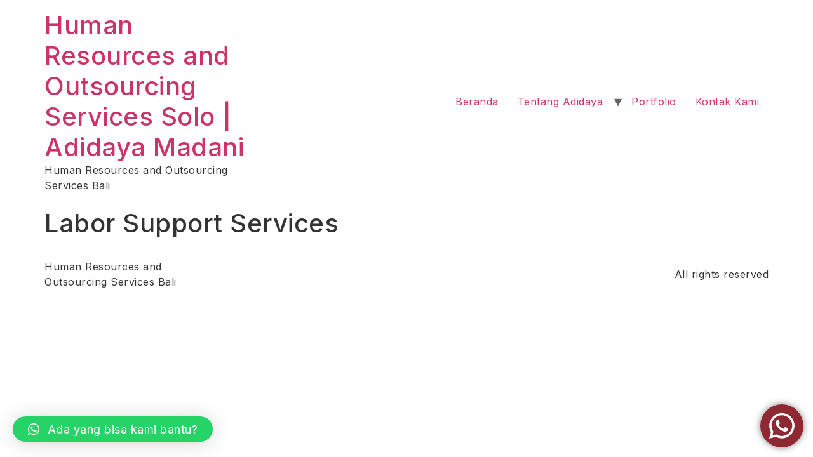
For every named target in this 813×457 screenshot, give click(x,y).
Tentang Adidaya (560, 101)
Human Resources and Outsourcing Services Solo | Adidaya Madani (144, 86)
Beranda (477, 101)
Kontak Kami (727, 101)
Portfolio (653, 101)
